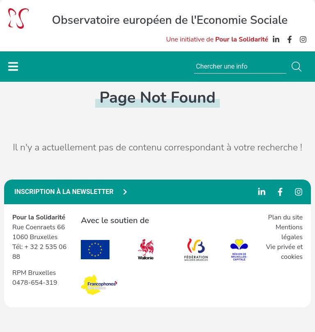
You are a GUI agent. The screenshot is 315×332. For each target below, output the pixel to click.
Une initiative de (217, 39)
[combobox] (240, 67)
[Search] (298, 67)
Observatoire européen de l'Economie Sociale (170, 20)
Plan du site (285, 217)
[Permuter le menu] (13, 66)
